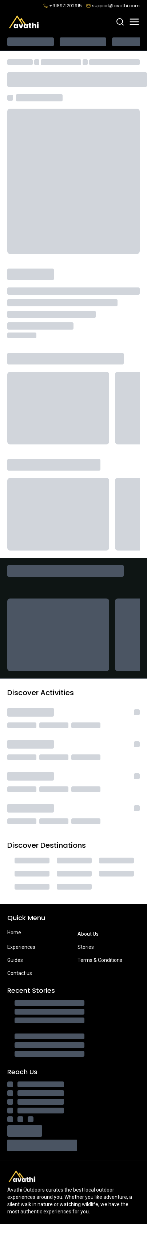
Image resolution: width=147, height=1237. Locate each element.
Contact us (19, 973)
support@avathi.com (113, 6)
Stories (86, 947)
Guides (15, 960)
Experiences (21, 947)
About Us (88, 934)
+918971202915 (62, 6)
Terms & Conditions (100, 960)
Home (14, 932)
